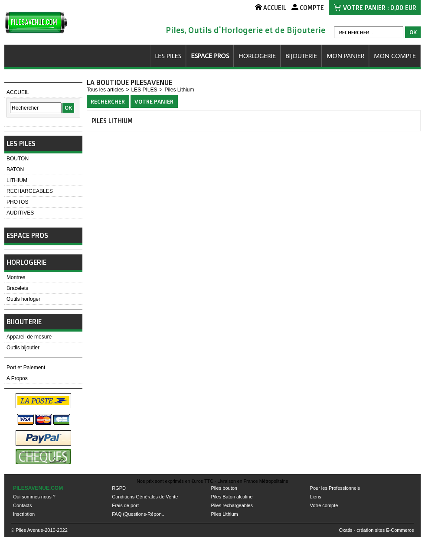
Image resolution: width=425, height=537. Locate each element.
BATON (15, 169)
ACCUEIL (18, 92)
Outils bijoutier (23, 348)
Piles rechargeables (232, 505)
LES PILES (168, 56)
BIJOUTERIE (301, 56)
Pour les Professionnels (335, 488)
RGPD (119, 488)
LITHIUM (17, 180)
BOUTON (18, 159)
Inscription (24, 514)
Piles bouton (224, 488)
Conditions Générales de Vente (145, 496)
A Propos (17, 378)
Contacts (22, 505)
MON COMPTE (395, 56)
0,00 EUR (403, 7)
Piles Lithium (179, 90)
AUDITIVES (20, 213)
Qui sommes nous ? (34, 496)
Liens (315, 496)
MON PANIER (345, 56)
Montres (16, 277)
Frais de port (125, 505)
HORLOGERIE (257, 56)
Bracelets (17, 288)
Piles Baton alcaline (231, 496)
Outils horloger (23, 299)
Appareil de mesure (29, 337)
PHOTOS (17, 202)
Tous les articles (105, 90)
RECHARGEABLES (30, 191)
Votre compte (324, 505)
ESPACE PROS (210, 56)
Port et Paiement (26, 368)
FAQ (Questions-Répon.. (138, 514)
